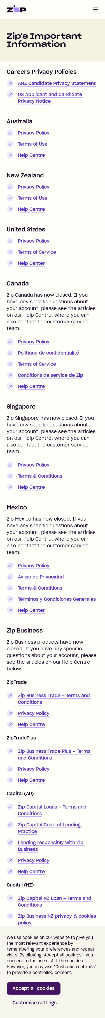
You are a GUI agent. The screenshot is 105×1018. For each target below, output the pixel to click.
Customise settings (35, 1002)
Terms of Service (37, 252)
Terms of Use (32, 144)
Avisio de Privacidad (41, 577)
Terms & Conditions (40, 476)
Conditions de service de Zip (50, 375)
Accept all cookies (34, 988)
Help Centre (31, 155)
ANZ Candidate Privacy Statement (57, 83)
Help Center (31, 263)
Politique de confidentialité (48, 353)
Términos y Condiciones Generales (57, 599)
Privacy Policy (34, 133)
